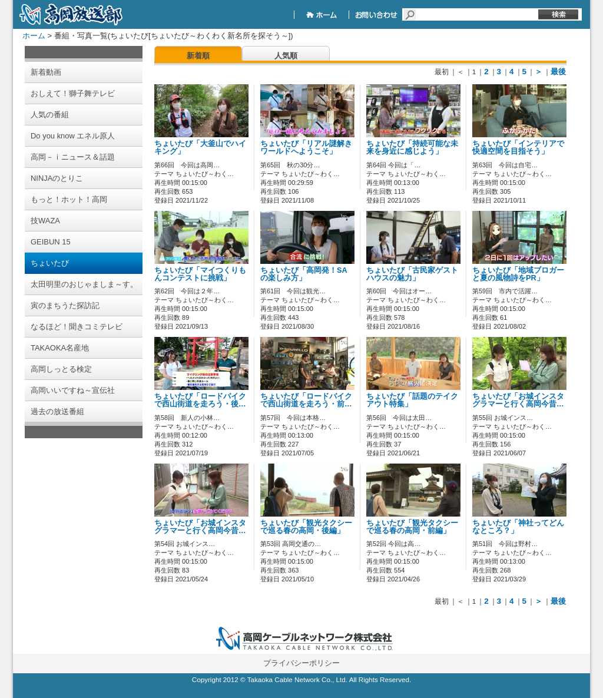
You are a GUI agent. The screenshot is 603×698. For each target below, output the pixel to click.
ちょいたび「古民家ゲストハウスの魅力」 (412, 274)
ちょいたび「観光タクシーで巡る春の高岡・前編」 (412, 527)
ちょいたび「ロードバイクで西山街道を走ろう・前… (306, 400)
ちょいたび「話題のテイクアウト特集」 (412, 400)
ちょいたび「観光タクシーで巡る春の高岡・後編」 (306, 527)
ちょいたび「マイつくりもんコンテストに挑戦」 (200, 274)
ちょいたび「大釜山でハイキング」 (200, 148)
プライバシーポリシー (301, 663)
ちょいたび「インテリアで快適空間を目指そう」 (518, 148)
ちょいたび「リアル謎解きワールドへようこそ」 (306, 148)
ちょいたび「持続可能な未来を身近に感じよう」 (412, 148)
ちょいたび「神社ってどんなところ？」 (518, 527)
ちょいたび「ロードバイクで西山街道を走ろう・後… (200, 400)
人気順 (285, 55)
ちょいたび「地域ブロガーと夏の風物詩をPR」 (518, 274)
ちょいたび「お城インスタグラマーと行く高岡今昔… (518, 400)
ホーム (33, 35)
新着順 (198, 55)
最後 (558, 71)
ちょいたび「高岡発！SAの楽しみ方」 (303, 274)
